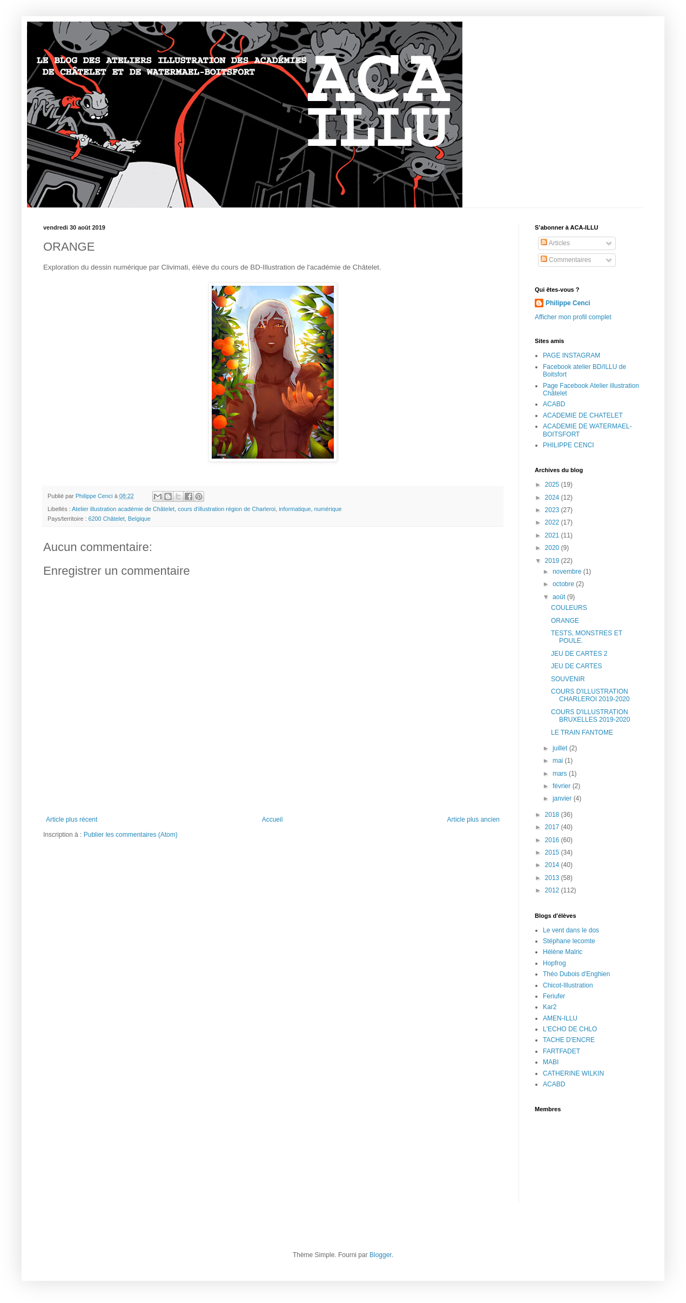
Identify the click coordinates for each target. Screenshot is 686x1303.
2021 (553, 535)
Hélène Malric (562, 952)
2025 (553, 484)
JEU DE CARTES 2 (579, 653)
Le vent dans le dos (571, 930)
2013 (553, 878)
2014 (553, 865)
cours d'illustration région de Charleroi (226, 509)
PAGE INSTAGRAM (571, 355)
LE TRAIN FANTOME (582, 732)
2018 (553, 814)
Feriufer (554, 996)
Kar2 (549, 1007)
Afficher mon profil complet (573, 317)
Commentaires (566, 260)
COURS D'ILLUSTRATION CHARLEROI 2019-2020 (590, 695)
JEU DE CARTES (576, 666)
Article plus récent (71, 819)
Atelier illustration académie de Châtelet (123, 509)
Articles (555, 243)
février (563, 786)
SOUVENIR (568, 679)
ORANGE (565, 620)
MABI (551, 1062)
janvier (563, 798)
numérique (328, 509)
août (560, 597)
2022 (553, 522)
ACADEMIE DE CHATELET (583, 415)
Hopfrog (554, 963)
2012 (553, 890)
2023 (553, 510)
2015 (553, 852)
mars (561, 773)
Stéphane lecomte (569, 941)
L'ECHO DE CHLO (570, 1029)
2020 (553, 548)
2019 (553, 561)
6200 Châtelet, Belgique (120, 518)
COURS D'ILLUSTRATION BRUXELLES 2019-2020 (590, 715)
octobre (564, 584)
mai (559, 760)
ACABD (554, 404)
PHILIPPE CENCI (568, 445)
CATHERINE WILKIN (573, 1073)
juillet (561, 748)
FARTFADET (561, 1051)
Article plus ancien (473, 819)
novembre (568, 571)
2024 (553, 497)
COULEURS (569, 608)
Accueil (272, 819)
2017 (553, 827)
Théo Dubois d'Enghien (576, 974)
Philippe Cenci (568, 303)
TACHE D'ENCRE (569, 1040)
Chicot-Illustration (568, 985)
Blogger (380, 1255)
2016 (553, 840)
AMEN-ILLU (560, 1018)
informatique (295, 509)
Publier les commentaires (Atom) (131, 834)
